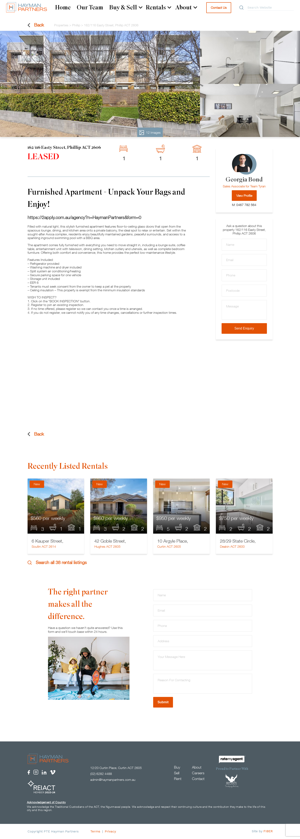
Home (63, 7)
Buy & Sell (126, 7)
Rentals (158, 7)
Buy (177, 767)
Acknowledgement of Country (46, 802)
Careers (198, 773)
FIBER (268, 831)
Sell (176, 773)
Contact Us (219, 7)
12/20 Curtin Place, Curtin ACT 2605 (116, 768)
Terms (95, 831)
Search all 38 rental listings (57, 562)
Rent (177, 779)
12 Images (150, 132)
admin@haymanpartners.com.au (112, 779)
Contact (198, 779)
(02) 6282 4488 (101, 774)
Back (36, 25)
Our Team (90, 7)
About (186, 7)
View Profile (244, 195)
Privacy (110, 831)
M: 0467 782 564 (244, 205)
